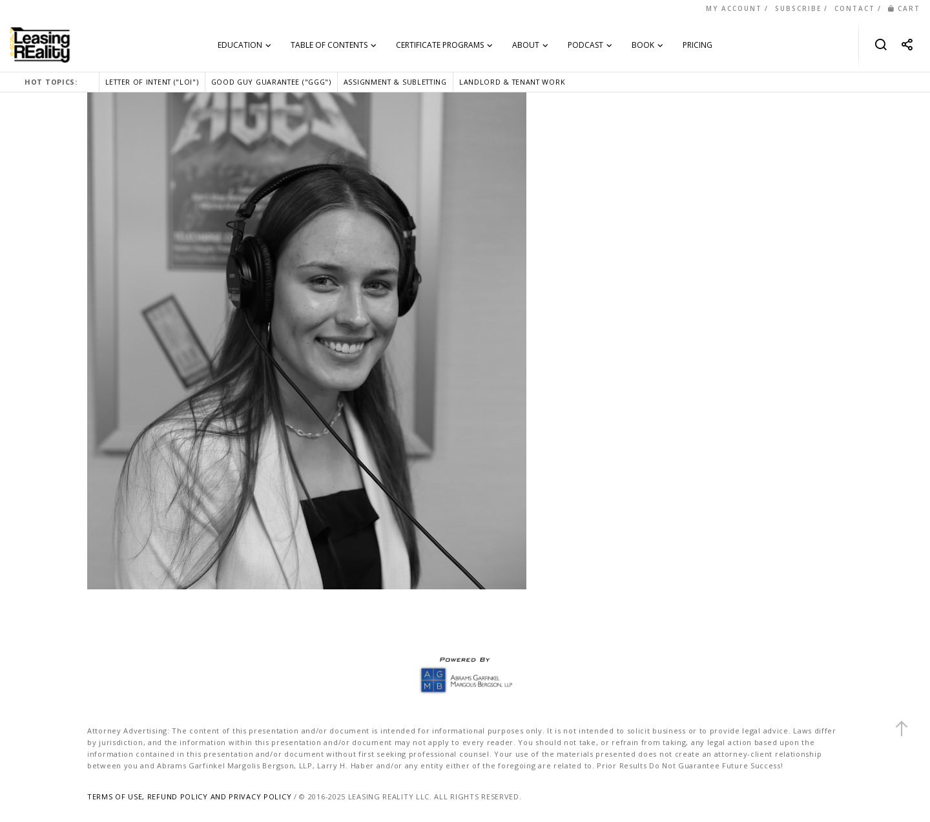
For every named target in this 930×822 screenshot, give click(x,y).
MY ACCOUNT (734, 8)
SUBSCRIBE (798, 8)
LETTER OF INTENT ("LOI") (152, 82)
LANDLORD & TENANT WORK (512, 82)
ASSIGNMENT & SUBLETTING (395, 82)
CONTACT (854, 8)
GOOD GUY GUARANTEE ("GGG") (271, 82)
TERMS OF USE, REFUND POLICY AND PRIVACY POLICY (189, 796)
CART (904, 8)
